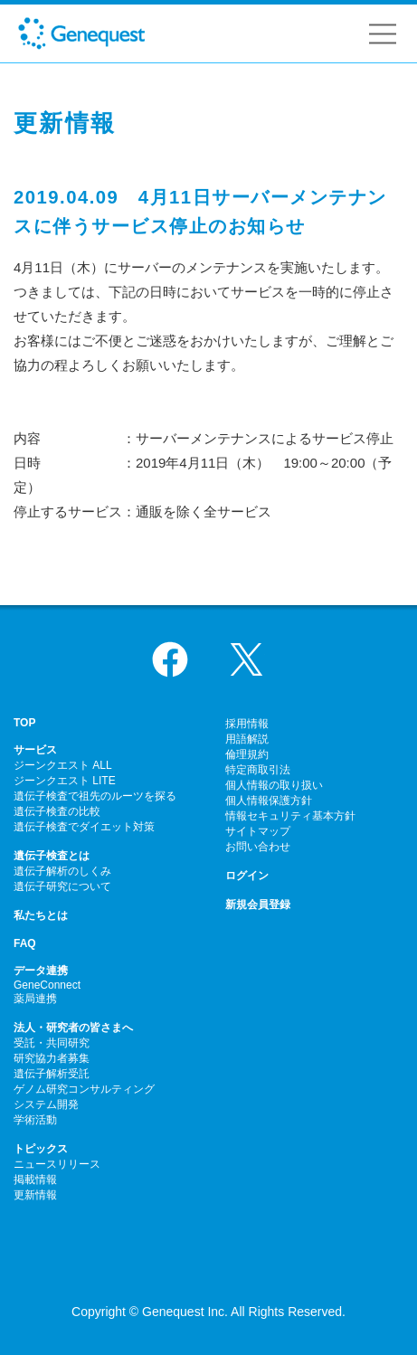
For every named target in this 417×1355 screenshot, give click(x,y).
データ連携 (41, 970)
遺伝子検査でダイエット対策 (84, 826)
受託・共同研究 (52, 1043)
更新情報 (35, 1195)
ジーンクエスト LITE (65, 780)
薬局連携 (35, 998)
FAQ (25, 943)
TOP (24, 722)
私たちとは (41, 915)
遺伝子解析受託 (52, 1073)
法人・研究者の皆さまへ (73, 1027)
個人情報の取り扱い (274, 785)
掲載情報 (35, 1179)
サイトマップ (257, 831)
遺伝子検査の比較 (57, 811)
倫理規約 (247, 754)
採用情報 (247, 723)
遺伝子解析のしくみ (62, 871)
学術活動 (35, 1119)
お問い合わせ (257, 846)
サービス (35, 750)
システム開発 (46, 1104)
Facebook (170, 659)
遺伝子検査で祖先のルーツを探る (95, 796)
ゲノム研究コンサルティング (84, 1089)
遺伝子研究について (62, 886)
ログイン (247, 875)
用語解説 (247, 739)
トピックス (41, 1148)
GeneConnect (47, 985)
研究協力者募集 (52, 1058)
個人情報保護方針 (268, 800)
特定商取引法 (257, 769)
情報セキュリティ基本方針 (290, 816)
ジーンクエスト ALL (63, 765)
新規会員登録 (257, 904)
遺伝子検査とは (52, 855)
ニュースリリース (57, 1164)
